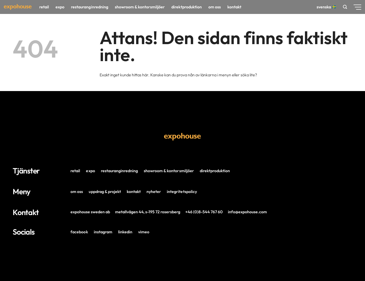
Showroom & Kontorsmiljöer (169, 170)
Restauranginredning (89, 6)
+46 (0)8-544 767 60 (204, 211)
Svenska (326, 6)
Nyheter (154, 191)
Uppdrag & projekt (105, 191)
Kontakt (234, 6)
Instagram (103, 231)
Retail (44, 6)
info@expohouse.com (247, 211)
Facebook (79, 231)
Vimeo (143, 231)
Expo (60, 6)
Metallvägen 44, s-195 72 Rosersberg (147, 211)
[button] (345, 7)
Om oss (214, 6)
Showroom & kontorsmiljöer (140, 6)
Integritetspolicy (182, 191)
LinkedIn (125, 231)
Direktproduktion (186, 6)
